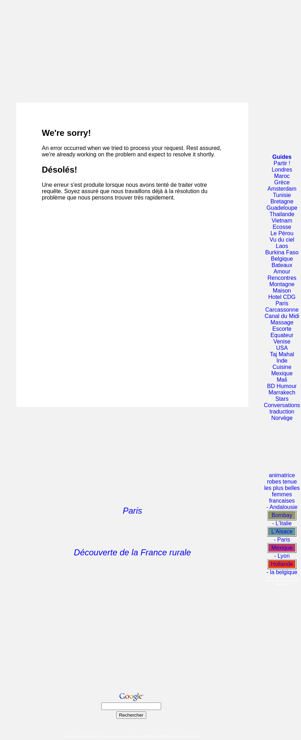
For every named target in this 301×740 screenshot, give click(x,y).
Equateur (282, 335)
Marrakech (281, 392)
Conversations (282, 405)
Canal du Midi (282, 316)
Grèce (282, 182)
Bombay (282, 515)
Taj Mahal (282, 354)
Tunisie (282, 195)
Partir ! (282, 163)
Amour (282, 271)
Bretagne (282, 201)
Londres (282, 170)
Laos (282, 246)
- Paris (282, 540)
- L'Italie (282, 523)
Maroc (282, 176)
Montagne (282, 284)
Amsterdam (281, 189)
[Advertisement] (100, 51)
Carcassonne (282, 310)
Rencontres (281, 278)
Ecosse (282, 227)
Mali (282, 380)
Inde (282, 361)
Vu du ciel (281, 240)
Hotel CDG (281, 297)
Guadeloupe (282, 208)
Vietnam (282, 221)
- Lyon (282, 556)
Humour (287, 386)
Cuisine (281, 367)
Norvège (282, 418)
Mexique (282, 373)
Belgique (282, 259)
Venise (281, 342)
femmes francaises (282, 497)
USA (282, 348)
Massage (282, 322)
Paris (132, 510)
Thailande (281, 214)
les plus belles (282, 488)
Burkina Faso (282, 252)
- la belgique (282, 572)
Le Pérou (282, 233)
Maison (282, 291)
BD (271, 386)
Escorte (281, 329)
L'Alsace (282, 531)
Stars (281, 399)
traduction (281, 412)
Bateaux (282, 265)
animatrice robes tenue (282, 478)
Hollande (282, 564)
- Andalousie (281, 507)
